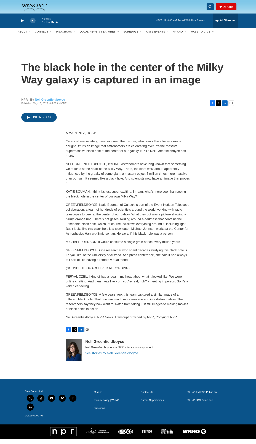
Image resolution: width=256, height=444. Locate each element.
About (22, 37)
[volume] (33, 26)
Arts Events (155, 37)
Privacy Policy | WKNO (106, 405)
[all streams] (225, 26)
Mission (98, 397)
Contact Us (147, 397)
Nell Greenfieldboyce (50, 104)
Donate (229, 9)
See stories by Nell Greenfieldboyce (111, 358)
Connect (41, 37)
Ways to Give (200, 37)
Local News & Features (98, 37)
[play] (22, 26)
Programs (64, 37)
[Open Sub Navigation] (29, 37)
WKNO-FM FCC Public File (203, 397)
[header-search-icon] (211, 9)
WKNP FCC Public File (200, 405)
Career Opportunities (152, 405)
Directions (99, 413)
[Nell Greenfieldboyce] (74, 355)
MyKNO (178, 37)
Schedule (130, 37)
